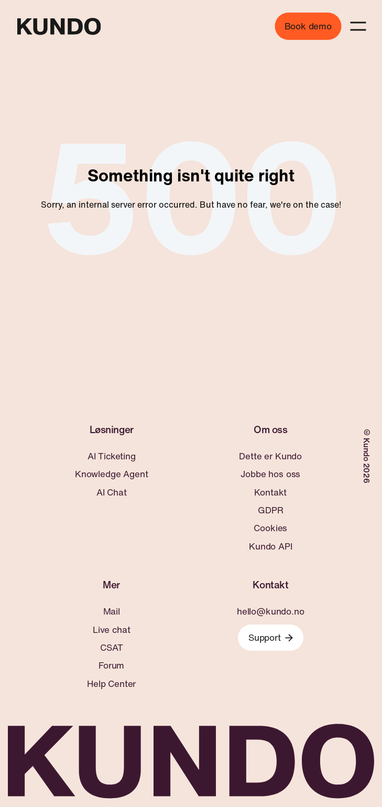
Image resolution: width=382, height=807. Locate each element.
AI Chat (111, 492)
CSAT (111, 647)
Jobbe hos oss (270, 474)
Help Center (111, 684)
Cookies (270, 528)
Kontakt (270, 492)
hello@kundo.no (270, 611)
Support (270, 637)
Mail (111, 611)
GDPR (270, 510)
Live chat (111, 630)
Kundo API (270, 546)
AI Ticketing (112, 456)
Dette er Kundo (270, 456)
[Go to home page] (59, 26)
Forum (111, 665)
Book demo (308, 26)
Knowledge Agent (111, 474)
